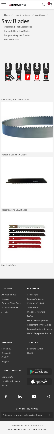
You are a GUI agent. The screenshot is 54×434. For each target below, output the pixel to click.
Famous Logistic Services (39, 329)
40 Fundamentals (9, 307)
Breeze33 (6, 352)
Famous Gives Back (11, 303)
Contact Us (7, 376)
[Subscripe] (48, 415)
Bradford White (35, 348)
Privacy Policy (37, 425)
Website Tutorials (36, 311)
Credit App (32, 294)
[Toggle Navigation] (3, 4)
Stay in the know (27, 408)
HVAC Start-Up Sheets (38, 320)
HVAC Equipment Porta (39, 333)
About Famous (8, 294)
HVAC (30, 352)
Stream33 (6, 348)
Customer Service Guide (39, 324)
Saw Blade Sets (11, 39)
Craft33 (5, 357)
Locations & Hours (10, 381)
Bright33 (5, 361)
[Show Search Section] (44, 5)
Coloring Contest (35, 303)
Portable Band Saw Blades (17, 31)
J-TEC (4, 311)
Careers (5, 298)
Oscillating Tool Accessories (18, 26)
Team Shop (32, 307)
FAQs (30, 316)
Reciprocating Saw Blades (17, 35)
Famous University (36, 298)
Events (4, 385)
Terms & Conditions (20, 425)
